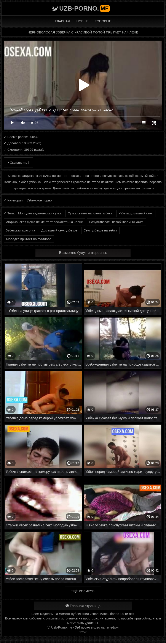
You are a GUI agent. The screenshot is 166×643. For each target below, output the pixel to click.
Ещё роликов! (83, 591)
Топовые (103, 21)
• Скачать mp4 (18, 162)
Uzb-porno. (84, 8)
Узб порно (82, 627)
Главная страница (83, 606)
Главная (62, 21)
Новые (83, 21)
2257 (82, 632)
